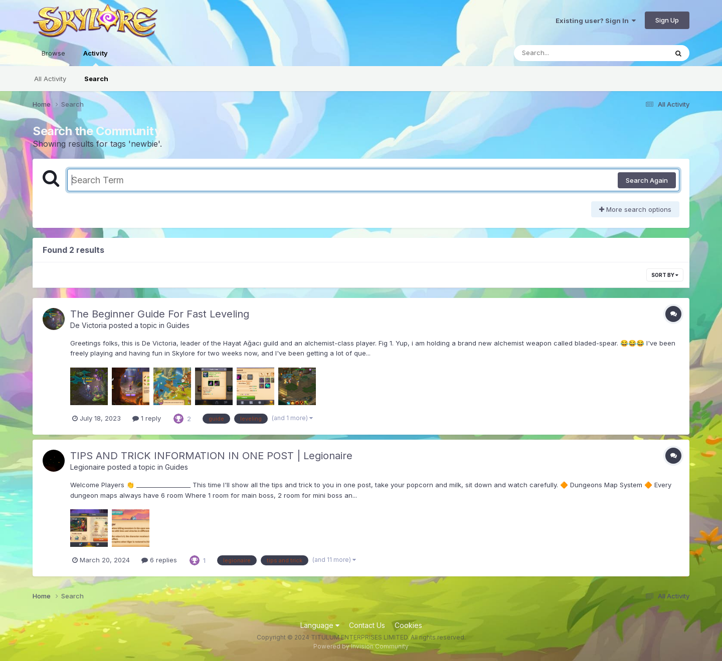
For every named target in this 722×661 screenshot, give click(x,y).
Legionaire (87, 467)
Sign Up (667, 20)
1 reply (146, 418)
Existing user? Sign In (596, 21)
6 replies (159, 560)
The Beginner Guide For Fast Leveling (159, 314)
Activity (95, 57)
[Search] (563, 53)
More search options (635, 209)
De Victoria (88, 325)
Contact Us (367, 625)
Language (319, 625)
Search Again (647, 180)
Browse (53, 53)
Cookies (408, 625)
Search (96, 79)
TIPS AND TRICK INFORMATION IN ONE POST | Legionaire (211, 456)
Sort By (664, 275)
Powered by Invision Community (361, 646)
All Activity (50, 79)
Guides (178, 325)
